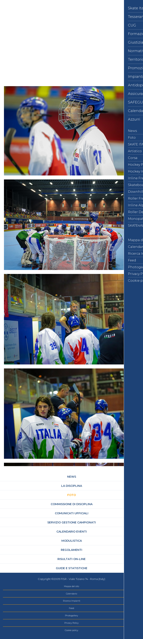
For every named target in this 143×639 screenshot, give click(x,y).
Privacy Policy (71, 622)
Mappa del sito (71, 586)
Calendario (71, 593)
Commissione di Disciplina (71, 504)
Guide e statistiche (71, 568)
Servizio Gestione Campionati (71, 522)
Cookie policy (71, 630)
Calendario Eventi (71, 531)
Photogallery (71, 615)
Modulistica (71, 541)
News (71, 476)
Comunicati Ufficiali (71, 513)
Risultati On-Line (71, 559)
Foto (71, 495)
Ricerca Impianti (71, 600)
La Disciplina (71, 486)
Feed (71, 608)
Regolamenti (71, 550)
